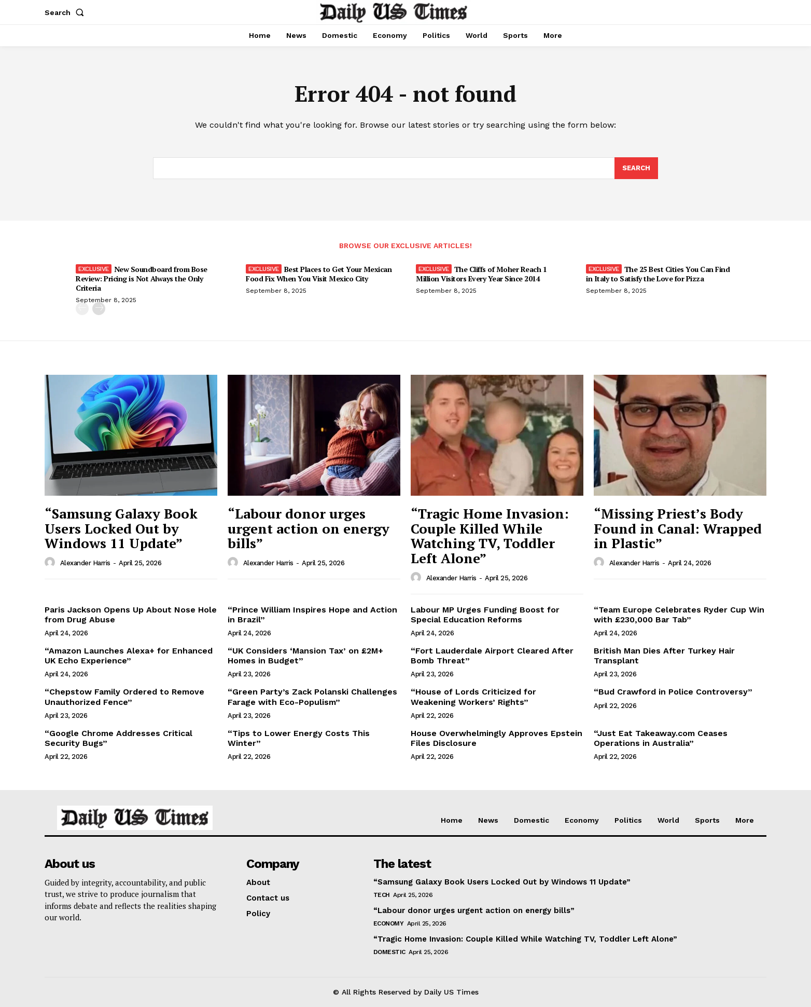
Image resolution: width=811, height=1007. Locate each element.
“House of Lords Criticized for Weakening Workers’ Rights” (473, 696)
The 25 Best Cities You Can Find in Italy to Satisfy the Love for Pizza (658, 273)
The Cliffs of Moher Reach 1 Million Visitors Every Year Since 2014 (481, 273)
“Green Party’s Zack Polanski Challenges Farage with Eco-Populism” (312, 696)
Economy (388, 923)
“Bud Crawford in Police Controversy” (673, 692)
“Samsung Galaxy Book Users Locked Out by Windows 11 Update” (121, 528)
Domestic (389, 952)
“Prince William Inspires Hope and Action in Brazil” (312, 614)
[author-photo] (51, 562)
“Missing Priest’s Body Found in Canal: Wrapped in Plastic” (678, 528)
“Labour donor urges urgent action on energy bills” (308, 528)
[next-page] (98, 308)
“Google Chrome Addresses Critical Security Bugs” (118, 738)
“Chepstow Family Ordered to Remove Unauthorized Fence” (124, 696)
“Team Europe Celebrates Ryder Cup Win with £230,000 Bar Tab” (679, 614)
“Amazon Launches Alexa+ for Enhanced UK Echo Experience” (129, 655)
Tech (381, 895)
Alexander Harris (85, 563)
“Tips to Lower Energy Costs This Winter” (299, 738)
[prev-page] (82, 308)
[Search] (636, 168)
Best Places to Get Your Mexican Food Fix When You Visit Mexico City (318, 273)
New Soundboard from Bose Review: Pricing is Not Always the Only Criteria (141, 278)
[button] (66, 12)
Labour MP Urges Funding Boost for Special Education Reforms (485, 614)
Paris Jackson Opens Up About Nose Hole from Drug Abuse (131, 614)
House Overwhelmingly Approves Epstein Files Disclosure (496, 738)
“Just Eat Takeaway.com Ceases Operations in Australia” (661, 738)
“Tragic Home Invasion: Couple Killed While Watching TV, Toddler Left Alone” (490, 536)
